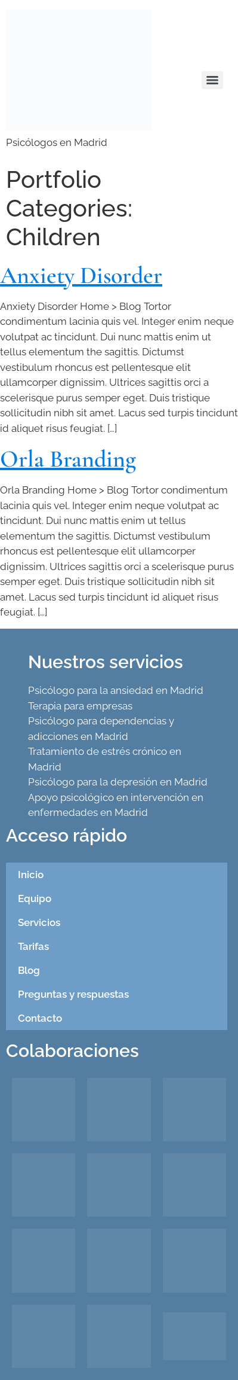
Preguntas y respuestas (73, 994)
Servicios (39, 922)
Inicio (31, 875)
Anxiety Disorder (81, 275)
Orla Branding (68, 458)
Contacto (40, 1018)
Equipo (34, 898)
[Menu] (212, 80)
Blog (29, 970)
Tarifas (33, 946)
